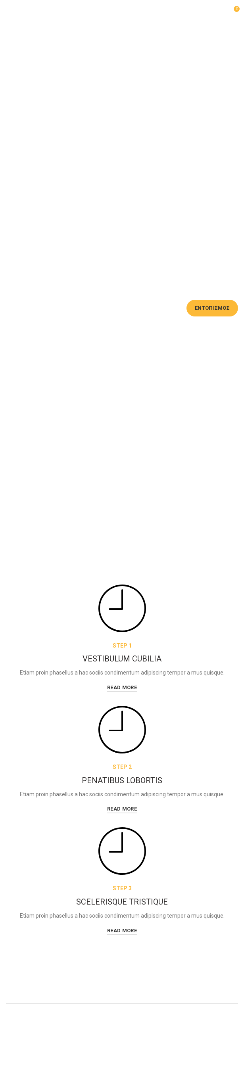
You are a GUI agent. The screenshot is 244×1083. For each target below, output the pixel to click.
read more (122, 687)
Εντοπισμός (212, 308)
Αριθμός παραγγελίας (34, 293)
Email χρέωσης (115, 293)
